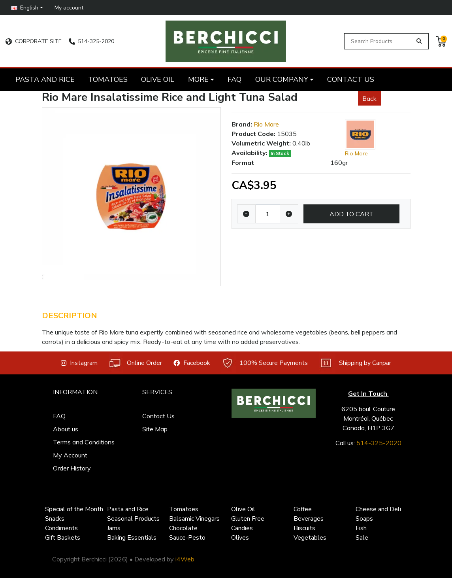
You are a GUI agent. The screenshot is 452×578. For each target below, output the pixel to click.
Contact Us (158, 416)
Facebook (191, 363)
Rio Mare (266, 124)
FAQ (59, 416)
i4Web (184, 559)
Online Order (135, 363)
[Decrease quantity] (246, 213)
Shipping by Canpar (355, 363)
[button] (27, 7)
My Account (70, 455)
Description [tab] (69, 315)
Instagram (79, 363)
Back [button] (369, 98)
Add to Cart (351, 214)
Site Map (155, 429)
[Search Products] (379, 41)
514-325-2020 (91, 41)
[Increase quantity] (289, 213)
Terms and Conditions (84, 442)
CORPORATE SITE (33, 41)
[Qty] (267, 213)
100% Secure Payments (264, 363)
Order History (72, 468)
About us (65, 429)
